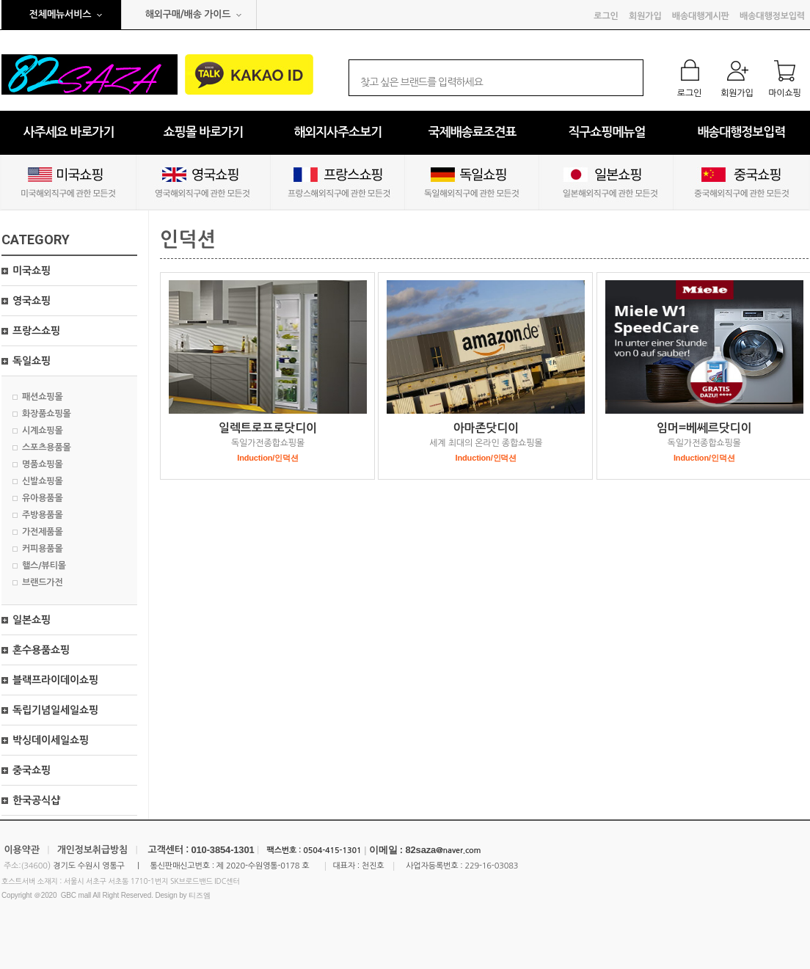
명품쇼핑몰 (42, 464)
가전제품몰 (42, 531)
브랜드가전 (42, 582)
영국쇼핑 (31, 301)
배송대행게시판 (700, 16)
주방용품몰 (42, 515)
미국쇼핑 (31, 271)
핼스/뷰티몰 (44, 565)
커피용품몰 (42, 548)
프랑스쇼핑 (36, 331)
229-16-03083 (491, 866)
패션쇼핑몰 (42, 396)
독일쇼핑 (31, 361)
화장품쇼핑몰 (46, 413)
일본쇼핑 (31, 620)
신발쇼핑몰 (42, 481)
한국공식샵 (36, 800)
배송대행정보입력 (772, 16)
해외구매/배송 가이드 (188, 14)
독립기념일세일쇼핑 (55, 710)
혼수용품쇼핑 (41, 650)
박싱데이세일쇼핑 (50, 740)
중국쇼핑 (31, 770)
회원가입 (645, 16)
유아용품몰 (42, 498)
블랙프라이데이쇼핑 (55, 680)
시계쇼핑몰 (42, 430)
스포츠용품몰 (46, 447)
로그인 (606, 16)
